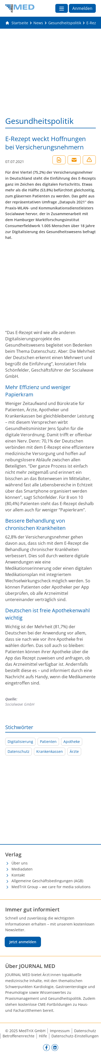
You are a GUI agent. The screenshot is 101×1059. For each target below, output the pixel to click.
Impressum (60, 1030)
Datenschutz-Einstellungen (75, 1035)
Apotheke (71, 741)
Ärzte (74, 751)
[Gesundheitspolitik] (64, 23)
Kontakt (18, 875)
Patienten (48, 741)
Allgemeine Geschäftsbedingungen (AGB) (47, 880)
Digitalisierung (20, 741)
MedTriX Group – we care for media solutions (51, 886)
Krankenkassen (49, 751)
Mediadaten (22, 869)
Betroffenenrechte (18, 1035)
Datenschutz (18, 751)
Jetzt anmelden (22, 941)
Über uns (19, 863)
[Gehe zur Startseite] (16, 23)
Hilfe (43, 1035)
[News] (38, 23)
